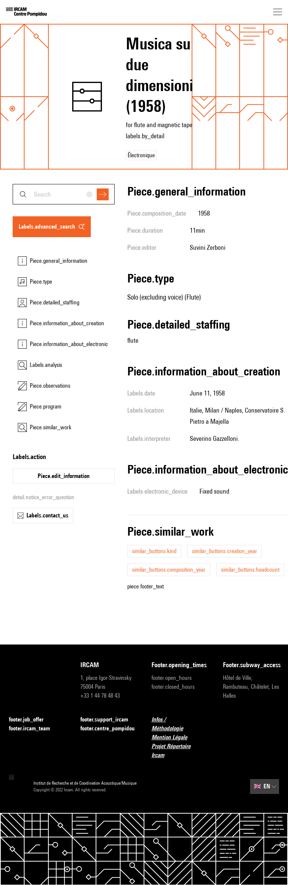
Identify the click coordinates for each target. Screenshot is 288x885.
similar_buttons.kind (154, 551)
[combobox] (64, 194)
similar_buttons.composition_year (168, 569)
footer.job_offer (30, 720)
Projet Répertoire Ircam (179, 751)
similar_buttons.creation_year (224, 551)
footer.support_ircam (108, 720)
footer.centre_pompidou (108, 729)
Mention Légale (173, 738)
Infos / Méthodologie (179, 724)
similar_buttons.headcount (250, 569)
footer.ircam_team (34, 729)
